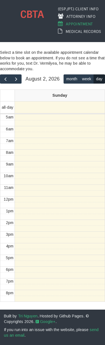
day (99, 79)
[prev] (5, 78)
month (71, 79)
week (86, 79)
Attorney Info (76, 16)
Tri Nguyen (28, 316)
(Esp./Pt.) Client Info (78, 8)
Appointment (75, 23)
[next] (16, 78)
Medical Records (79, 31)
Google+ (45, 321)
